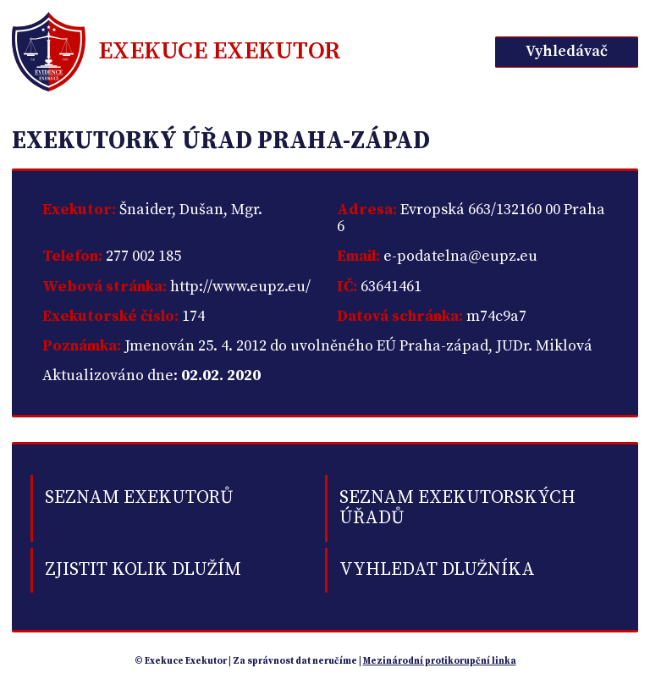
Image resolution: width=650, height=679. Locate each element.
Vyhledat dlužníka (437, 569)
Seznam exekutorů (139, 497)
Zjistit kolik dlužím (143, 569)
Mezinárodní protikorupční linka (439, 661)
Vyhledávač (567, 51)
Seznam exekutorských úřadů (457, 508)
